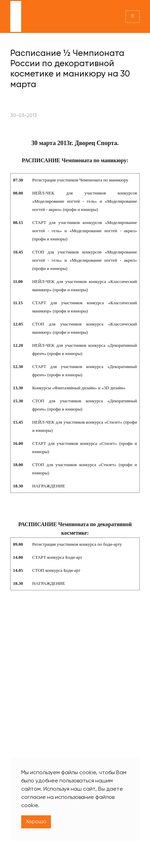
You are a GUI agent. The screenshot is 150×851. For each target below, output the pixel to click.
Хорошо (36, 822)
